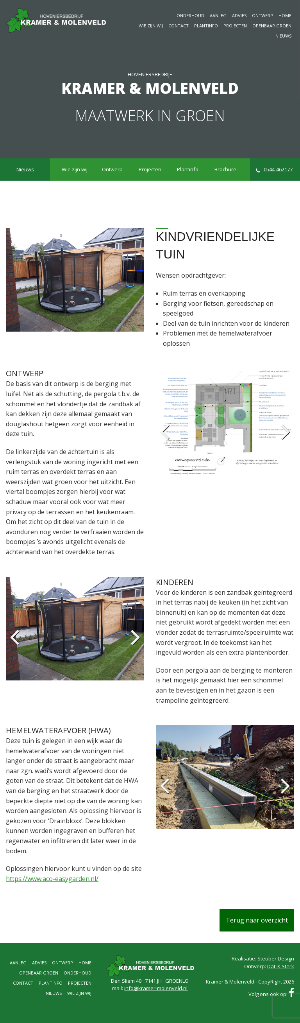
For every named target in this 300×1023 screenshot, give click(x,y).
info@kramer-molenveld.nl (156, 988)
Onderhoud (190, 15)
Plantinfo (206, 26)
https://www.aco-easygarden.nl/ (52, 878)
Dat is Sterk (280, 966)
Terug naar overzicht (257, 920)
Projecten (235, 26)
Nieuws (283, 36)
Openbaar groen (271, 26)
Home (285, 15)
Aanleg (218, 15)
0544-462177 (274, 169)
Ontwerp (262, 15)
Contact (178, 26)
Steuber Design (275, 958)
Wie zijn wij (151, 26)
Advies (239, 15)
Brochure (225, 169)
